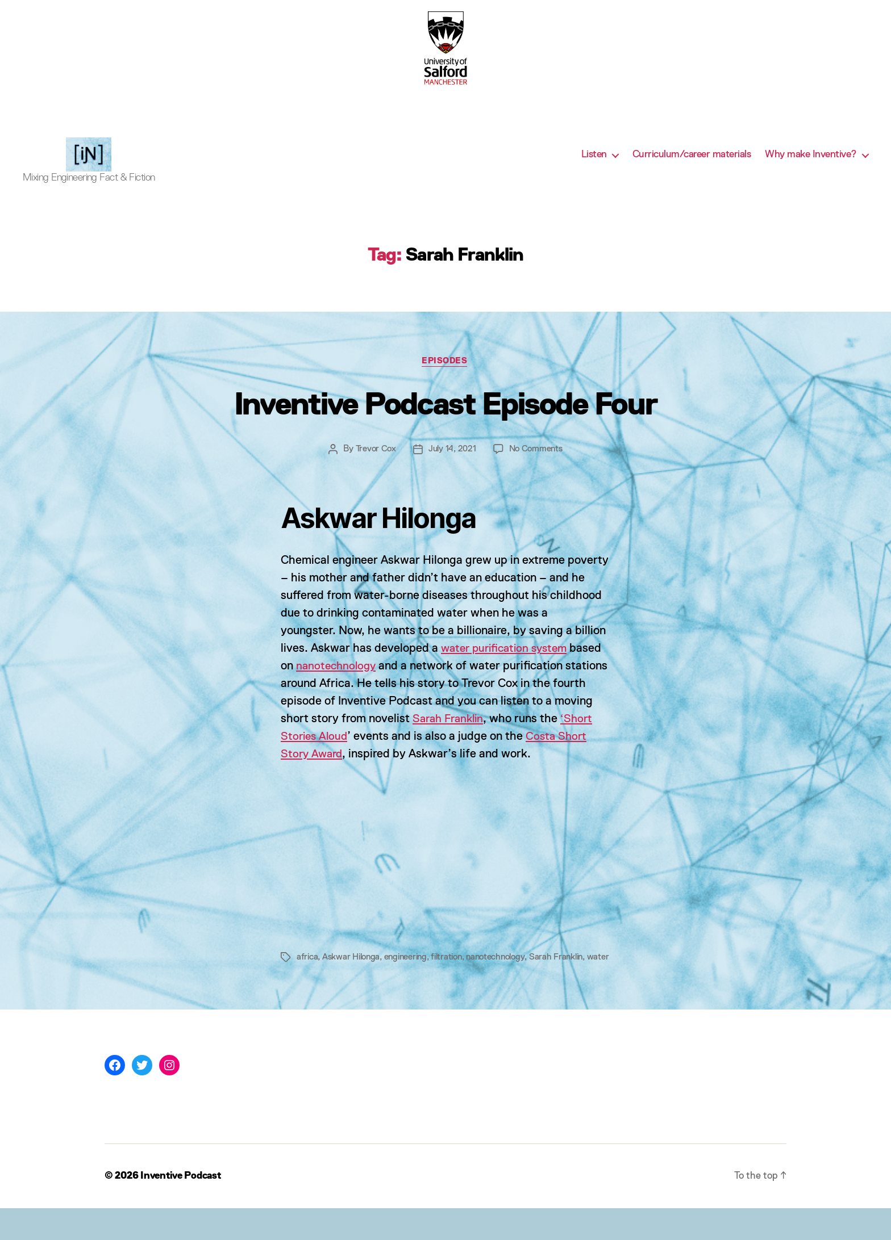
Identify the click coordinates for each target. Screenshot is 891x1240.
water (308, 989)
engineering (409, 975)
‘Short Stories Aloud (333, 755)
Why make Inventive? (811, 163)
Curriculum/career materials (691, 163)
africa (307, 975)
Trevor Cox (374, 467)
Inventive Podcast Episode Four (445, 422)
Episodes (445, 379)
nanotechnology (338, 684)
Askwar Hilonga (352, 975)
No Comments (536, 467)
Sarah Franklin (491, 737)
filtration (453, 975)
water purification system (508, 667)
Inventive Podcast (183, 1208)
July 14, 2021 (452, 467)
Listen (594, 163)
